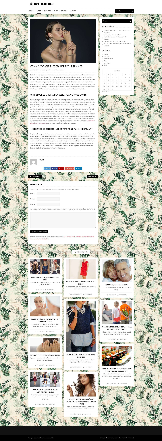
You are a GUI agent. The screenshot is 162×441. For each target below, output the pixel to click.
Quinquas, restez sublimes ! (116, 285)
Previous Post (35, 176)
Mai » (107, 91)
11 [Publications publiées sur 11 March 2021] (116, 80)
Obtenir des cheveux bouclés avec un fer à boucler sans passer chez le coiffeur (81, 401)
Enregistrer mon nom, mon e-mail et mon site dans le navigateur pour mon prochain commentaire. (64, 209)
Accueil (30, 11)
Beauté (63, 11)
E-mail (32, 199)
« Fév (103, 91)
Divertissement (108, 59)
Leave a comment (60, 70)
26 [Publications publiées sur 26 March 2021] (121, 86)
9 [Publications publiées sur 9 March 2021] (108, 80)
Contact (73, 11)
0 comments (50, 289)
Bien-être (47, 11)
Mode (39, 11)
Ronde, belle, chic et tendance (113, 35)
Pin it (61, 168)
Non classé (107, 63)
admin (49, 70)
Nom (32, 194)
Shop (56, 11)
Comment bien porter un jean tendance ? (116, 41)
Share (54, 168)
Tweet (47, 168)
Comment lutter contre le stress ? (45, 355)
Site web (33, 204)
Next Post (92, 176)
